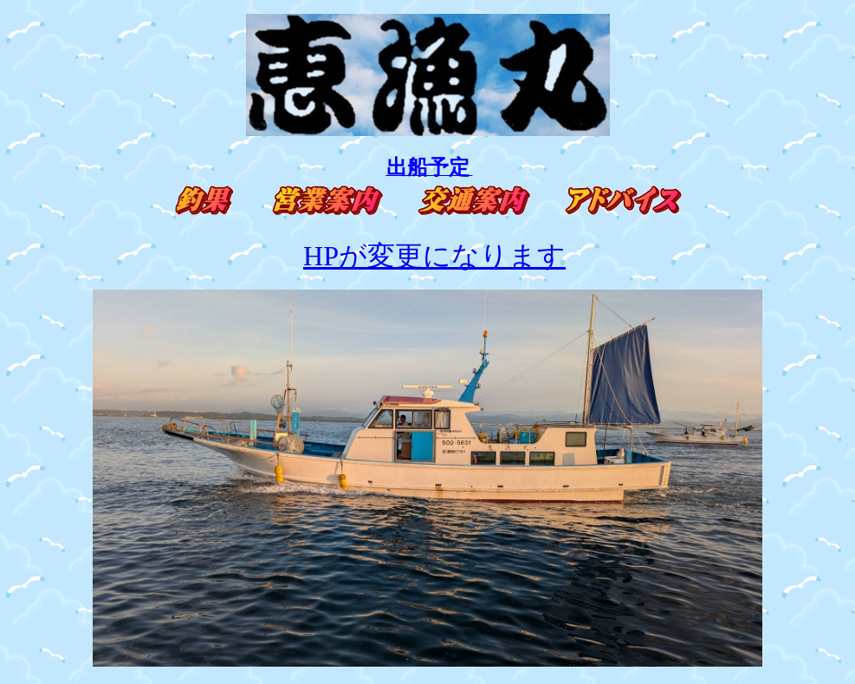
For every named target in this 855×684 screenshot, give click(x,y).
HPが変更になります (434, 255)
